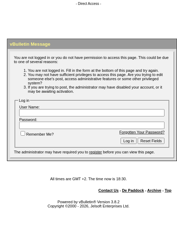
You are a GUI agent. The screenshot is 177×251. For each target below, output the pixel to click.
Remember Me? (37, 134)
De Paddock (133, 190)
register (95, 152)
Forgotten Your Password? (142, 132)
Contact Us (108, 190)
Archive (154, 190)
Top (168, 190)
